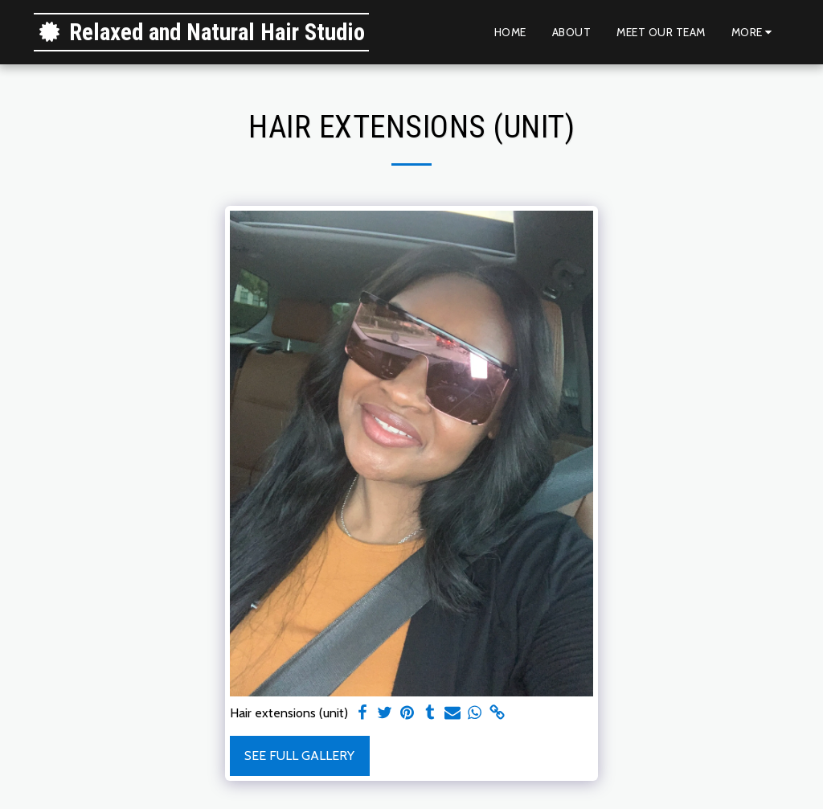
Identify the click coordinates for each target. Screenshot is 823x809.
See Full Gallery (299, 755)
